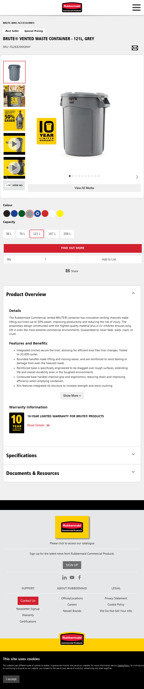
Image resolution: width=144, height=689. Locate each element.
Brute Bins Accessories (18, 23)
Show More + (72, 395)
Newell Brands (72, 611)
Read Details (35, 425)
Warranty (28, 615)
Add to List (109, 259)
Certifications (28, 621)
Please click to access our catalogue (72, 543)
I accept (11, 679)
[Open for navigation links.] (136, 7)
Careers (72, 604)
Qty (9, 259)
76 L (22, 233)
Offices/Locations (72, 598)
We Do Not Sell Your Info (116, 611)
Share (72, 271)
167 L (52, 233)
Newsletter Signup (28, 609)
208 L (67, 233)
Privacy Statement (116, 598)
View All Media (84, 188)
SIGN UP (72, 565)
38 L (9, 233)
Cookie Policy (123, 666)
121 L (36, 233)
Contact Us (28, 600)
